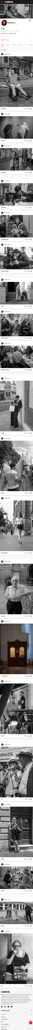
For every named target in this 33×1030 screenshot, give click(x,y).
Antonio (3, 616)
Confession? (4, 676)
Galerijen (8, 44)
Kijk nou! (3, 140)
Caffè (2, 891)
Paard (2, 493)
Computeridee (4, 1019)
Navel (2, 736)
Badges (31, 44)
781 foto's (3, 31)
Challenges (20, 44)
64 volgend (15, 31)
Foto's (2, 44)
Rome (2, 859)
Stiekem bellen (5, 370)
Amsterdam (4, 553)
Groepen (14, 44)
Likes (26, 44)
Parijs (2, 306)
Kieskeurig (3, 1016)
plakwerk (3, 207)
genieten (3, 108)
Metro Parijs (4, 338)
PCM (2, 1021)
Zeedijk (3, 172)
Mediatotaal (4, 1029)
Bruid (2, 926)
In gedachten (4, 239)
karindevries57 (5, 54)
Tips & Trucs (4, 1026)
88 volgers (9, 31)
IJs (2, 799)
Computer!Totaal (5, 1024)
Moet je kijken (5, 271)
